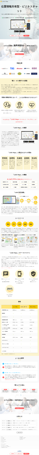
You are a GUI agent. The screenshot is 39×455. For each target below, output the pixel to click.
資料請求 (8, 37)
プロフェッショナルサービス (10, 448)
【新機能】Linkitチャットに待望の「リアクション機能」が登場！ (19, 414)
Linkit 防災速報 (4, 341)
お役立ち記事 (21, 430)
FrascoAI (19, 448)
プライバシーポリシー (4, 437)
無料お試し (30, 37)
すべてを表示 (30, 448)
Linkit (21, 448)
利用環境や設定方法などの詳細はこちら (11, 369)
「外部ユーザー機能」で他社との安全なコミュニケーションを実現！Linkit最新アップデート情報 (20, 420)
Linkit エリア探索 (4, 432)
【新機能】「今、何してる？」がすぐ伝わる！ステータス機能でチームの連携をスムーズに (20, 412)
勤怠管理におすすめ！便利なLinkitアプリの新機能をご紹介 (18, 417)
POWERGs (24, 448)
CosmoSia (15, 448)
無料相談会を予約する (19, 57)
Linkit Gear (3, 435)
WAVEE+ (27, 448)
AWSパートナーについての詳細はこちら (8, 270)
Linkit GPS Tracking (4, 434)
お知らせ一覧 (19, 425)
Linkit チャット (3, 433)
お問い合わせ (19, 37)
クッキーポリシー (4, 438)
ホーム (2, 430)
